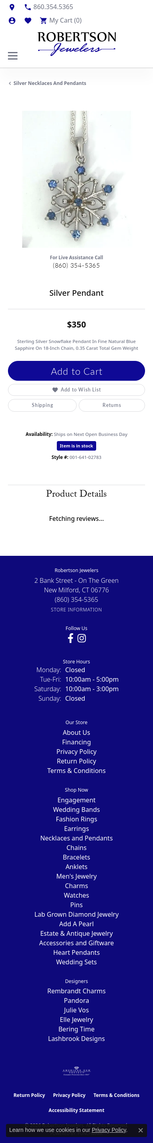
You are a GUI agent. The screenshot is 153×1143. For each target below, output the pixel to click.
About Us (76, 732)
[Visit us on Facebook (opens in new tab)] (71, 638)
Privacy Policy (76, 751)
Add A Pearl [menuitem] (76, 923)
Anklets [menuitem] (76, 866)
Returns (112, 405)
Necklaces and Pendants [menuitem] (76, 838)
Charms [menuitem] (76, 885)
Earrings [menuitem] (76, 828)
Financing (76, 742)
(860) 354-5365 (76, 265)
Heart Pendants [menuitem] (76, 952)
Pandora (76, 1000)
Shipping (42, 405)
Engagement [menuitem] (76, 800)
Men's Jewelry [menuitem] (76, 876)
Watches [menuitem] (76, 895)
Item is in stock (76, 446)
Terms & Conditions (76, 770)
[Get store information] (76, 609)
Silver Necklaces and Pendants (50, 83)
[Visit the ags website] (76, 1071)
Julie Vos (76, 1010)
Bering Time (76, 1029)
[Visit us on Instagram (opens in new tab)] (81, 638)
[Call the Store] (77, 599)
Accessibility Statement (76, 1110)
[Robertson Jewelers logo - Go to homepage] (76, 42)
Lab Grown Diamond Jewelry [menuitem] (76, 914)
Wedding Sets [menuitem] (76, 962)
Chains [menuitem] (76, 847)
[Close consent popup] (140, 1130)
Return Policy (76, 761)
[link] (12, 6)
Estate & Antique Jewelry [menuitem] (76, 933)
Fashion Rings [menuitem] (76, 819)
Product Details (76, 495)
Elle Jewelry (76, 1019)
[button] (12, 20)
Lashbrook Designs (76, 1038)
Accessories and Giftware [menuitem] (76, 943)
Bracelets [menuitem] (76, 857)
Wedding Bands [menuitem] (76, 809)
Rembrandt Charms (76, 991)
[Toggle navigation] (12, 55)
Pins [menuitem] (76, 904)
